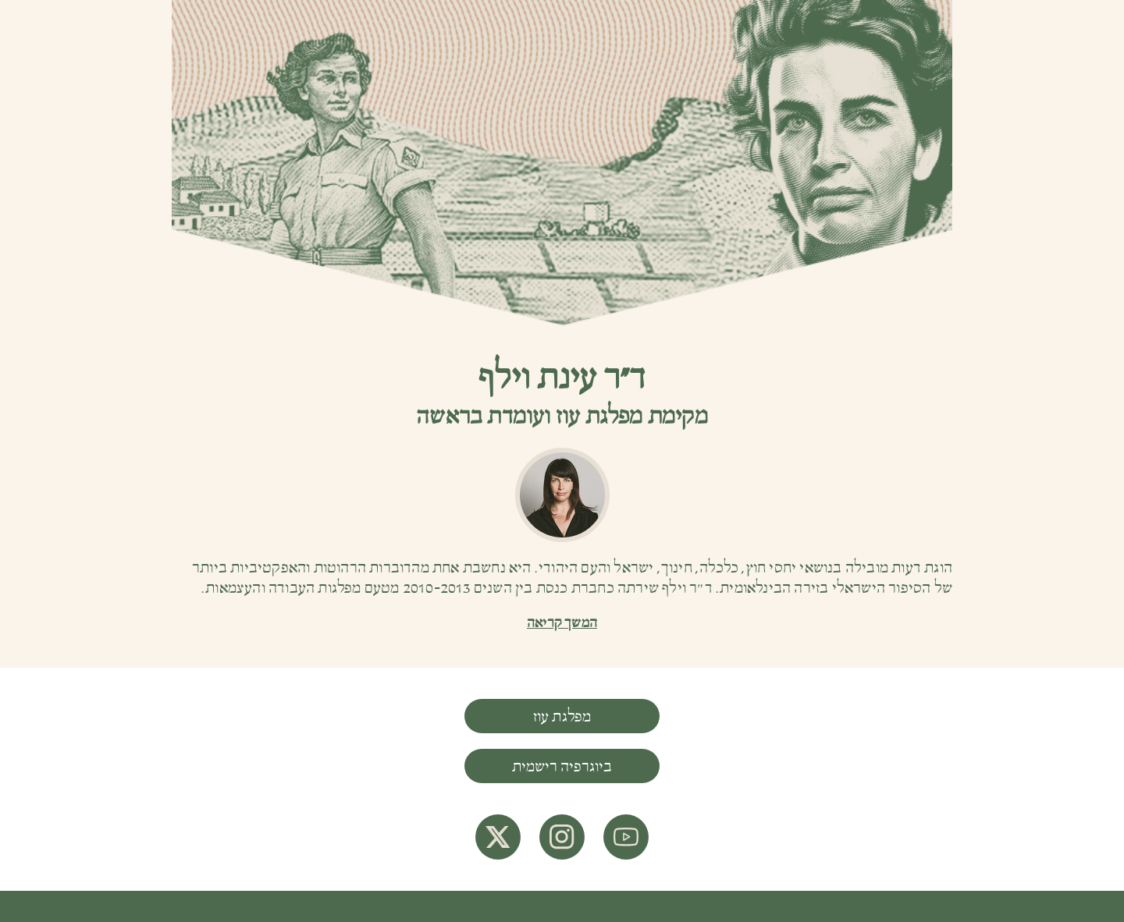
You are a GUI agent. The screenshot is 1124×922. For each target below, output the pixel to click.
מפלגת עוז (562, 717)
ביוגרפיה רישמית (562, 767)
